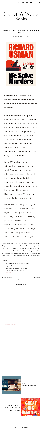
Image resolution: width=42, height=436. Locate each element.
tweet (4, 279)
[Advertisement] (21, 352)
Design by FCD (31, 433)
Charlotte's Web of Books (21, 16)
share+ (17, 279)
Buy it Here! (9, 272)
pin (12, 279)
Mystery (9, 277)
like (8, 279)
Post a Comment (10, 324)
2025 (5, 277)
